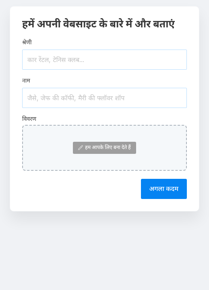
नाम (26, 80)
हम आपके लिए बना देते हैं (104, 147)
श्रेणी (27, 42)
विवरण (29, 118)
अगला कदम (163, 188)
